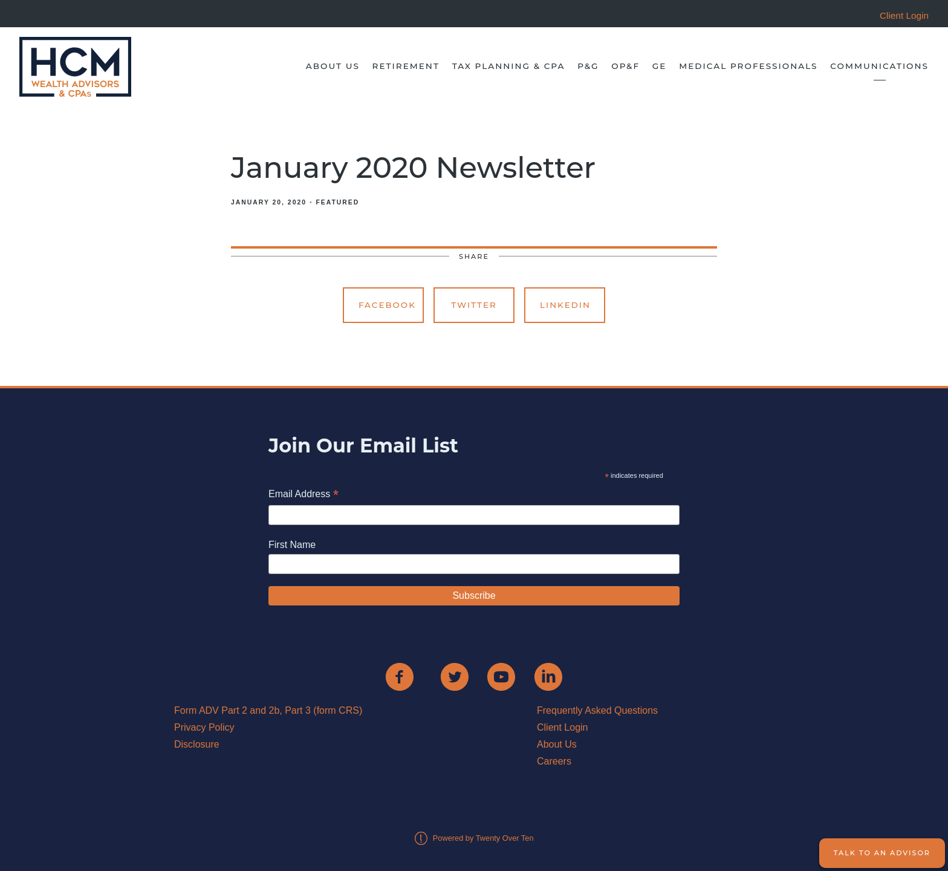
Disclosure (196, 744)
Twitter (474, 305)
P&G (588, 66)
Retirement (406, 66)
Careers (554, 761)
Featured (337, 202)
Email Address (303, 495)
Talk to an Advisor (882, 853)
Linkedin (565, 305)
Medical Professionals (748, 66)
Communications (879, 66)
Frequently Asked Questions (597, 710)
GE (659, 66)
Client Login (562, 727)
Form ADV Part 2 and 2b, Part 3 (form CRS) (268, 710)
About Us (333, 66)
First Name (292, 545)
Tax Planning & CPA (508, 66)
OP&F (625, 66)
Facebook (387, 305)
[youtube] (501, 676)
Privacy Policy (204, 727)
